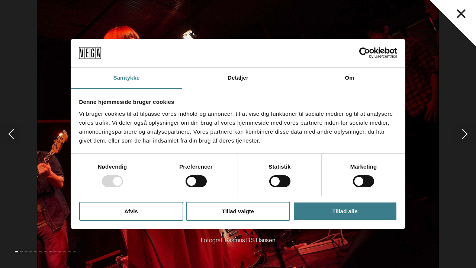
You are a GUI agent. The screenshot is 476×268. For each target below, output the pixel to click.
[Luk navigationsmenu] (461, 14)
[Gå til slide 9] (55, 251)
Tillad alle (344, 211)
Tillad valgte (238, 211)
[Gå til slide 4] (30, 251)
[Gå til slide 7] (45, 251)
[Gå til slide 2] (21, 251)
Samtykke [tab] (126, 77)
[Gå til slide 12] (69, 251)
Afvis (131, 211)
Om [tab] (349, 77)
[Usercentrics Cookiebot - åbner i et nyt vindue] (364, 52)
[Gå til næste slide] (465, 134)
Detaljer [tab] (238, 77)
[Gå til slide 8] (50, 251)
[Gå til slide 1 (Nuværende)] (16, 251)
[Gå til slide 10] (59, 251)
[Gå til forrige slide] (11, 134)
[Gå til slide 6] (40, 251)
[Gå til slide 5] (35, 251)
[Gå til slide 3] (26, 251)
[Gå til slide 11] (64, 251)
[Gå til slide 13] (74, 251)
